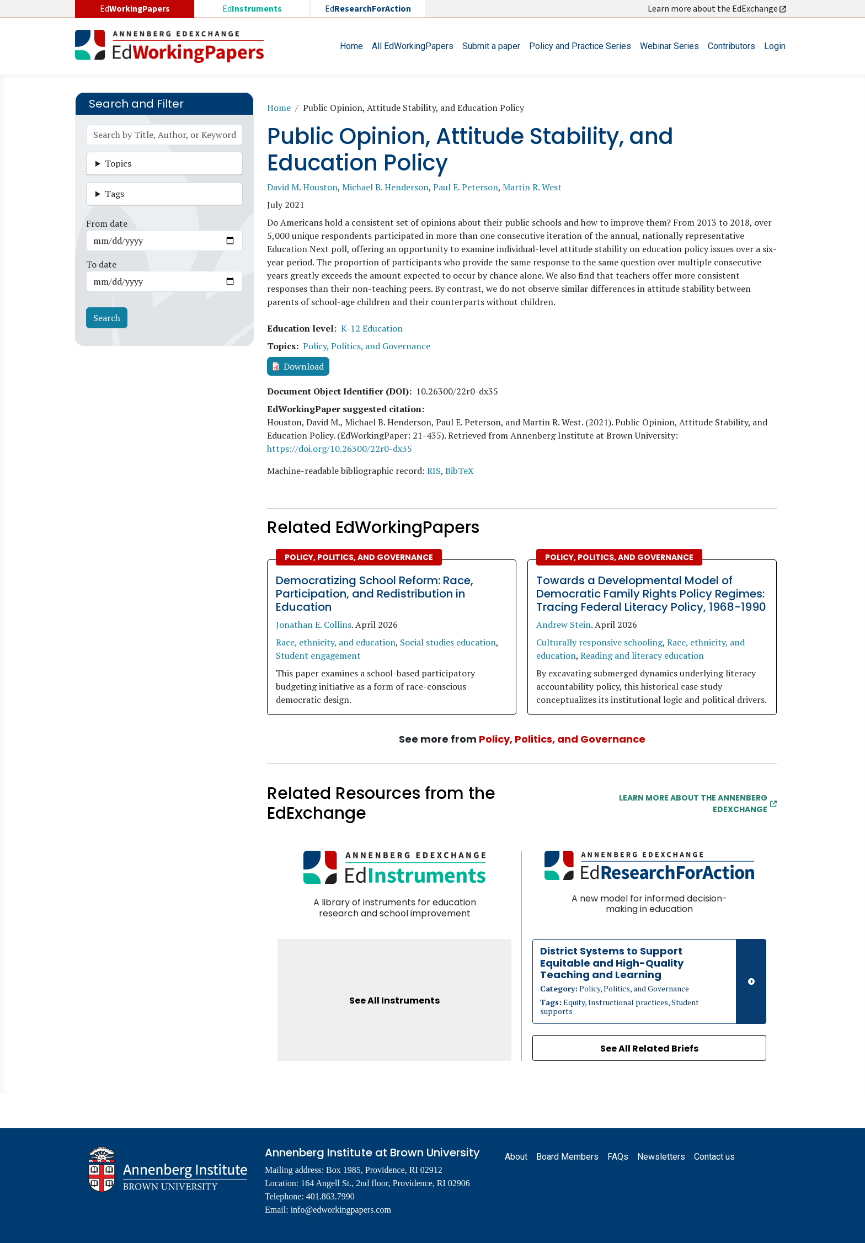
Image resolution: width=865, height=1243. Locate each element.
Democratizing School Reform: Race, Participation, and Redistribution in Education (374, 594)
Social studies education (448, 642)
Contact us (714, 1156)
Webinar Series (669, 46)
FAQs (617, 1156)
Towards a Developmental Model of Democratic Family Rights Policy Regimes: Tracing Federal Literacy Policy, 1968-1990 (651, 594)
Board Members (567, 1156)
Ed (252, 9)
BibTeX (459, 471)
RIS (434, 471)
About (516, 1156)
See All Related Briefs (649, 1048)
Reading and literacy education (642, 655)
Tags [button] (114, 194)
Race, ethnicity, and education (336, 642)
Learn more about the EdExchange (718, 9)
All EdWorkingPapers (412, 46)
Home (351, 46)
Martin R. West (532, 187)
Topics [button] (118, 163)
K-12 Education (372, 328)
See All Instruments (394, 1000)
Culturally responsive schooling (599, 642)
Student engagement (318, 655)
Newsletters (661, 1156)
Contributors (731, 46)
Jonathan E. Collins (313, 624)
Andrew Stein (563, 624)
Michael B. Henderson (385, 187)
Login (775, 46)
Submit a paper (491, 46)
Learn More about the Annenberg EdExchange (698, 803)
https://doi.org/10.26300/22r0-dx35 (339, 448)
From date (106, 223)
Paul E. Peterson (465, 187)
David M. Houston (302, 187)
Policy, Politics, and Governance (366, 346)
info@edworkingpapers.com (341, 1209)
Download (304, 366)
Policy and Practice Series (580, 46)
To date (101, 264)
